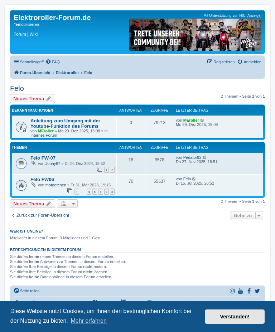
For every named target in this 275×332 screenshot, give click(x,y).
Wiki (33, 34)
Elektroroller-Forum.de (52, 17)
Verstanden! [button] (235, 316)
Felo (17, 88)
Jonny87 (53, 163)
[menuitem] (52, 62)
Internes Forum (43, 135)
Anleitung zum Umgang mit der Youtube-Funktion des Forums (65, 123)
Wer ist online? (26, 231)
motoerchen (55, 185)
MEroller (46, 131)
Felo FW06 (42, 179)
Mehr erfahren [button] (89, 321)
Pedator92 (192, 157)
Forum (20, 34)
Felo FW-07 (43, 158)
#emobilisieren (26, 24)
